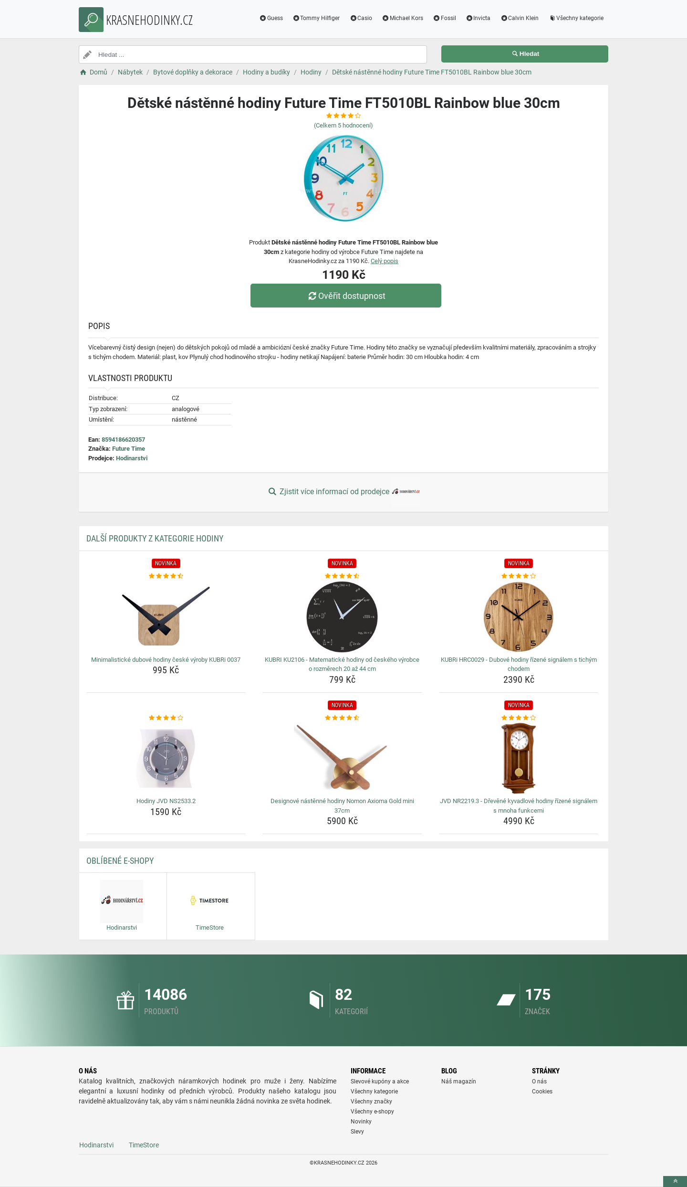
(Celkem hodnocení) (343, 125)
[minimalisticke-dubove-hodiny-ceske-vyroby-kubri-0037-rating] (166, 576)
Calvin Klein (519, 18)
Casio (360, 18)
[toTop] (675, 1181)
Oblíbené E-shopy (120, 861)
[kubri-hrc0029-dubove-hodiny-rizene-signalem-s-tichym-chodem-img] (518, 617)
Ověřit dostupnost (345, 295)
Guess (271, 18)
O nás (539, 1081)
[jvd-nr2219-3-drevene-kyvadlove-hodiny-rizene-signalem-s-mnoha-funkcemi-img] (518, 758)
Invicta (478, 18)
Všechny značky (371, 1101)
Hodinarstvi (131, 458)
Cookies (542, 1091)
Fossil (444, 18)
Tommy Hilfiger (316, 18)
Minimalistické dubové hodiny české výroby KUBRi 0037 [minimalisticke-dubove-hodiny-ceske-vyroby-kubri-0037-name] (165, 659)
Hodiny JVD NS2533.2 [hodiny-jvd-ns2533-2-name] (166, 801)
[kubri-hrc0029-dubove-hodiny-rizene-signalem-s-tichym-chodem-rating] (518, 576)
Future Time (128, 448)
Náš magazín (458, 1081)
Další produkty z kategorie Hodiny (154, 538)
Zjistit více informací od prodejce (343, 492)
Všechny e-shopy (372, 1111)
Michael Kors (402, 18)
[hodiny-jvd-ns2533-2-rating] (166, 718)
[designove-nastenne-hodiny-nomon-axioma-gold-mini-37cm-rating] (342, 718)
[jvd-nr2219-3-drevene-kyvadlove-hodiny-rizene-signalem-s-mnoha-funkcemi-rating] (518, 718)
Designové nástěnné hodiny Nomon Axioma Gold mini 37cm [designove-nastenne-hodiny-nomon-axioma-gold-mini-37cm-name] (342, 805)
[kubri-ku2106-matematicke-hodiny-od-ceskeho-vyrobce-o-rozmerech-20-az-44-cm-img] (342, 617)
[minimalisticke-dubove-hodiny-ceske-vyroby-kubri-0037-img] (166, 617)
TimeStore (144, 1145)
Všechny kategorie (576, 18)
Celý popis (384, 261)
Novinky (361, 1121)
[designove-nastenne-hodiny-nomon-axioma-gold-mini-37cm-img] (342, 758)
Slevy (357, 1131)
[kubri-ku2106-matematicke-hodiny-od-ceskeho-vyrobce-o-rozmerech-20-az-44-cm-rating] (342, 576)
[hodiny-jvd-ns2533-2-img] (166, 758)
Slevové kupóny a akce (380, 1081)
